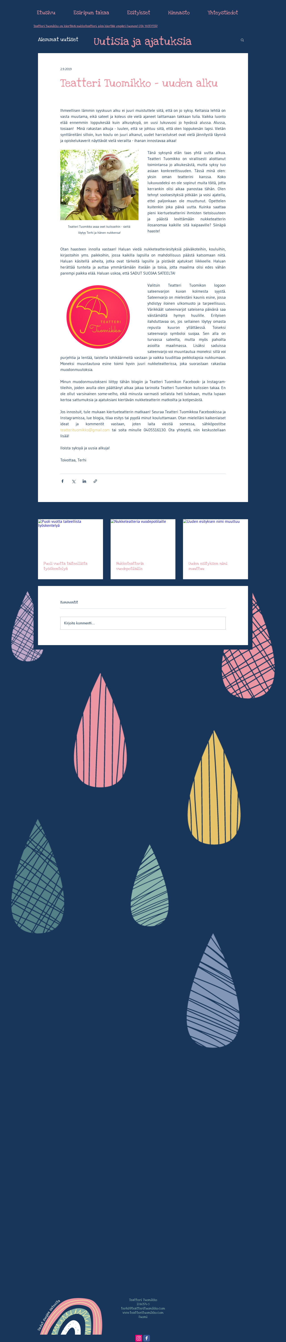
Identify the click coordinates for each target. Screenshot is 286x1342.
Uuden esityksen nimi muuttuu (208, 566)
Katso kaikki (240, 511)
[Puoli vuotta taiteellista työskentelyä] (70, 537)
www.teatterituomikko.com (143, 1313)
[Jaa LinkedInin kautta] (84, 481)
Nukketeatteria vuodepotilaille (130, 566)
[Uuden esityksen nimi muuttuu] (215, 537)
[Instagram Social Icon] (138, 1338)
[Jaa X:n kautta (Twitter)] (73, 481)
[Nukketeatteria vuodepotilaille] (143, 537)
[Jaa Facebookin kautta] (62, 481)
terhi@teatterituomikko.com (143, 1308)
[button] (242, 40)
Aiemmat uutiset (58, 39)
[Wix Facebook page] (146, 1338)
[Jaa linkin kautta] (95, 481)
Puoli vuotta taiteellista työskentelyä (65, 566)
